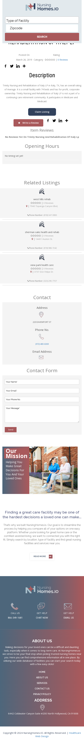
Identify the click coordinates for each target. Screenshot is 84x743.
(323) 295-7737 (50, 280)
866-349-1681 (15, 618)
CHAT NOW (42, 618)
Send (10, 429)
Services (42, 683)
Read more (40, 556)
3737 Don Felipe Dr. (44, 271)
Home (42, 672)
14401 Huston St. (44, 238)
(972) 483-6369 (42, 343)
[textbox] (42, 20)
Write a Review (28, 122)
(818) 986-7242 (50, 248)
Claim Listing (42, 111)
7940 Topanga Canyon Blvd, (44, 206)
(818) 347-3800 (50, 215)
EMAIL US (68, 618)
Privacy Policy (42, 694)
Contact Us (42, 689)
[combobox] (42, 20)
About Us (42, 677)
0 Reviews (63, 59)
